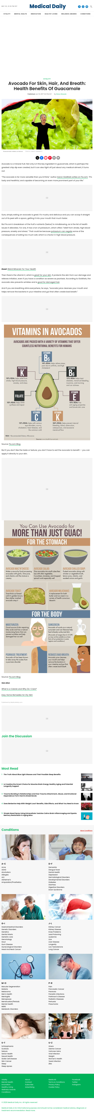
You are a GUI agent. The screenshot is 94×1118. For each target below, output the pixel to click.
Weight (51, 1056)
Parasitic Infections (56, 994)
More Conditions (86, 830)
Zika (50, 1064)
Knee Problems (55, 932)
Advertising (29, 1087)
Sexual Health (7, 1056)
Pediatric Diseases (56, 999)
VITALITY (7, 14)
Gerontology (7, 939)
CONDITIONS (85, 14)
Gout (4, 942)
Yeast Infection (55, 1061)
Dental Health (54, 872)
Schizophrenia (7, 1046)
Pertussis (52, 1001)
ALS (3, 877)
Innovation (6, 1084)
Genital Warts (7, 934)
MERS (4, 1006)
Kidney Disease (55, 929)
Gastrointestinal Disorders (12, 927)
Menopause (6, 999)
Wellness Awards (69, 14)
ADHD (4, 870)
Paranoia (52, 991)
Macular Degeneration (11, 986)
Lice (50, 939)
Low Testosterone (56, 947)
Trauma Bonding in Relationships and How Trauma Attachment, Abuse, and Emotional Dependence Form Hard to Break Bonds (40, 795)
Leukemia (53, 937)
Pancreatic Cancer (56, 989)
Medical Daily (47, 6)
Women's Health (55, 1059)
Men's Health (7, 994)
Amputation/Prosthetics (11, 882)
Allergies (5, 875)
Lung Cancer (54, 949)
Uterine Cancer (55, 1049)
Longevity (53, 944)
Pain (50, 986)
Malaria (5, 989)
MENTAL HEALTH (20, 14)
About (27, 1079)
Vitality (47, 79)
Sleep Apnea (7, 1066)
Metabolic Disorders (10, 1009)
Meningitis (6, 996)
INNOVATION (36, 14)
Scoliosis (5, 1049)
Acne (4, 867)
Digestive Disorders (56, 887)
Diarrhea (52, 885)
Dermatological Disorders (59, 877)
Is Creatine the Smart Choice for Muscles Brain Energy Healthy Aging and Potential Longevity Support (38, 785)
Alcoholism (6, 872)
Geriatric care (7, 937)
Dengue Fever (54, 870)
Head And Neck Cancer (11, 949)
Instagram (76, 1084)
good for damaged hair (49, 282)
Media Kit (52, 1079)
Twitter (75, 1082)
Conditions (10, 829)
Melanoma (6, 991)
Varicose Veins (55, 1051)
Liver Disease (54, 942)
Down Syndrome (55, 890)
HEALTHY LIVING (51, 14)
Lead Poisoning (55, 934)
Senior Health (7, 1054)
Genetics (5, 932)
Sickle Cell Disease (9, 1059)
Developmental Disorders (59, 880)
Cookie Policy (54, 1087)
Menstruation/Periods (10, 1001)
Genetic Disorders (9, 929)
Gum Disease (7, 944)
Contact (28, 1082)
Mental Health (7, 1004)
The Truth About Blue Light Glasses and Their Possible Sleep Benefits (32, 774)
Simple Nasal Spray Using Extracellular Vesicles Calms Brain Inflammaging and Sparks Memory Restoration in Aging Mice (40, 814)
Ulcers (51, 1046)
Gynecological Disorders (12, 947)
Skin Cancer (6, 1061)
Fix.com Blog (14, 444)
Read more (30, 1110)
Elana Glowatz (61, 94)
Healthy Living (7, 1087)
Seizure (4, 1051)
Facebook (76, 1079)
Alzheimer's (6, 880)
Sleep (4, 1064)
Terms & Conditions (57, 1082)
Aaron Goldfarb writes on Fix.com (72, 177)
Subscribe (29, 1084)
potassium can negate (61, 231)
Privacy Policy (54, 1084)
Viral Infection (54, 1054)
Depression (53, 875)
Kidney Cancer (55, 927)
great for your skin (42, 275)
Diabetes (52, 882)
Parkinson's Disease (57, 996)
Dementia (53, 867)
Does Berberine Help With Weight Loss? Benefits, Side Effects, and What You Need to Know (41, 803)
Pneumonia (53, 1004)
